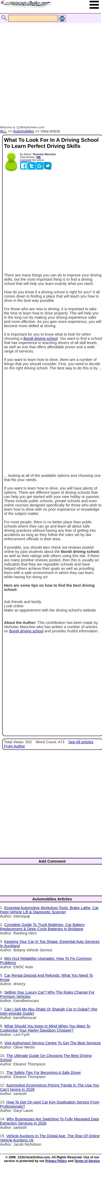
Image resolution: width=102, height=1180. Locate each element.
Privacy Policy (56, 1161)
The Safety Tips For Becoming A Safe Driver (43, 1072)
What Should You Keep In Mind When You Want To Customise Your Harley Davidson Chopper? (45, 1028)
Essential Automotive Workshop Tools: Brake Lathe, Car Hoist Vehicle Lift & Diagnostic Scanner (49, 910)
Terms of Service (87, 1161)
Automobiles (23, 131)
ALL (3, 131)
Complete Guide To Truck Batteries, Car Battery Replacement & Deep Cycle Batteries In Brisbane (42, 927)
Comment (25, 160)
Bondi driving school (41, 338)
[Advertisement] (49, 68)
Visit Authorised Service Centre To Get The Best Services (52, 1043)
